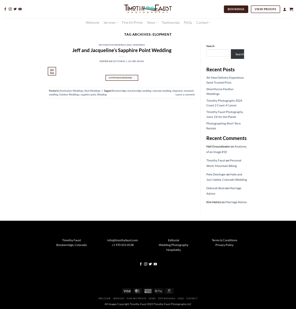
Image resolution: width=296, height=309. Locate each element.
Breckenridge (119, 90)
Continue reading (122, 77)
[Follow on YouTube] (20, 9)
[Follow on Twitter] (15, 9)
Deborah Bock (215, 188)
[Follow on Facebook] (5, 9)
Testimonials (171, 22)
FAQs (188, 22)
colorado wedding (161, 90)
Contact (203, 22)
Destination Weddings (112, 45)
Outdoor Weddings (69, 94)
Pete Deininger (216, 174)
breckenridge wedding (139, 90)
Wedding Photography (173, 245)
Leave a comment (185, 94)
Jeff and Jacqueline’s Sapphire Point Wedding (121, 50)
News (152, 22)
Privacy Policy (224, 245)
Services (110, 22)
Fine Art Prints (132, 22)
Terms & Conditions (224, 240)
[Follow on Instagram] (10, 9)
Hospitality (173, 249)
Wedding (102, 94)
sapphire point (88, 94)
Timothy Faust (215, 160)
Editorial (173, 240)
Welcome (92, 22)
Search (210, 46)
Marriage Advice (236, 202)
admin (140, 61)
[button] (285, 9)
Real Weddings (136, 45)
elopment (177, 90)
